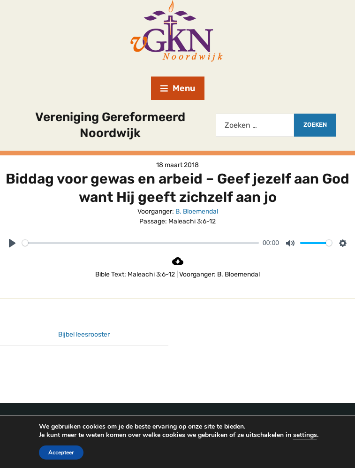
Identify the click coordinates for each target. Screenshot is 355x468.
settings (310, 435)
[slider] (140, 242)
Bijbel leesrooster (84, 334)
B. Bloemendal (196, 211)
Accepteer (55, 452)
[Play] (12, 243)
